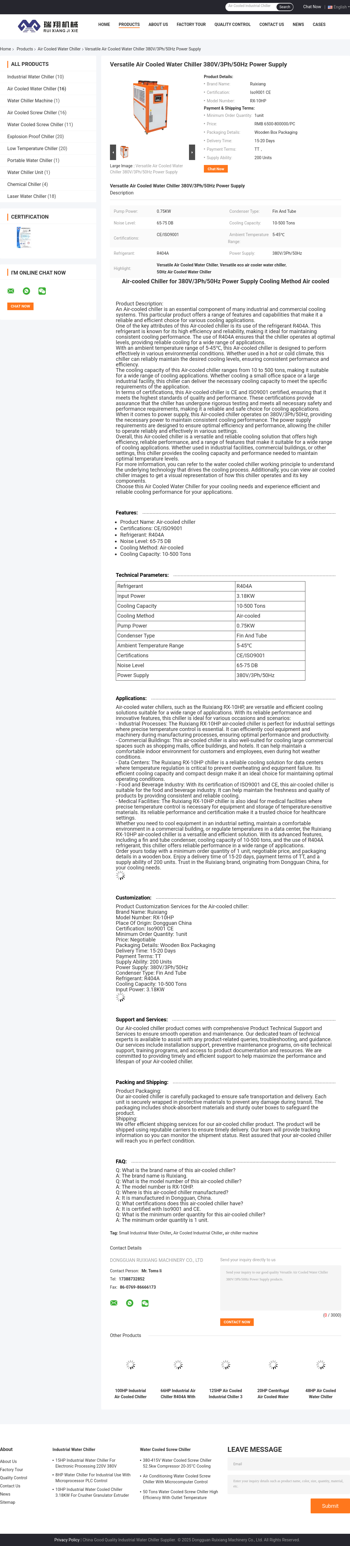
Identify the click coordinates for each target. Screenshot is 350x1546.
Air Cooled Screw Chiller (32, 112)
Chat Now (312, 6)
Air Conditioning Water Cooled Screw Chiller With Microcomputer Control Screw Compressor (177, 1480)
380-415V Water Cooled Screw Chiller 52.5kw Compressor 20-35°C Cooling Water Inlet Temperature (177, 1464)
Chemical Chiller (24, 184)
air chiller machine (241, 1233)
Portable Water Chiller (29, 160)
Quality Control (233, 24)
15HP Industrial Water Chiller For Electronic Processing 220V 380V (86, 1463)
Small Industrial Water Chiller (145, 1233)
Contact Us (271, 24)
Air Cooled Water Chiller (59, 49)
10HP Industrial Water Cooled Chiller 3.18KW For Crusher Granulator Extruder (92, 1492)
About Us (158, 24)
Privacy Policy (67, 1540)
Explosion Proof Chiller (30, 136)
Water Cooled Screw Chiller (35, 124)
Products (129, 24)
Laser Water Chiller (26, 196)
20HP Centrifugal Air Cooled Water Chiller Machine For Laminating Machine (273, 1393)
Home (104, 24)
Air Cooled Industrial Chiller (198, 1233)
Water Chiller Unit (25, 172)
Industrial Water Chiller (30, 77)
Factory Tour (191, 24)
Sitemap (7, 1502)
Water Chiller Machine (30, 100)
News (298, 24)
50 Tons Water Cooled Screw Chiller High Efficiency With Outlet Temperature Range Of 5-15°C (180, 1495)
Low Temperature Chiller (32, 148)
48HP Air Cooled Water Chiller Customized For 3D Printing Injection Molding (320, 1393)
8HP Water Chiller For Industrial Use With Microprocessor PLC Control (93, 1478)
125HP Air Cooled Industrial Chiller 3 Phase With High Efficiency (225, 1393)
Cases (319, 24)
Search (284, 7)
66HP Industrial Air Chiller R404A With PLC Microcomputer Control (178, 1393)
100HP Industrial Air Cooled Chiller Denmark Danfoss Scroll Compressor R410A (130, 1393)
